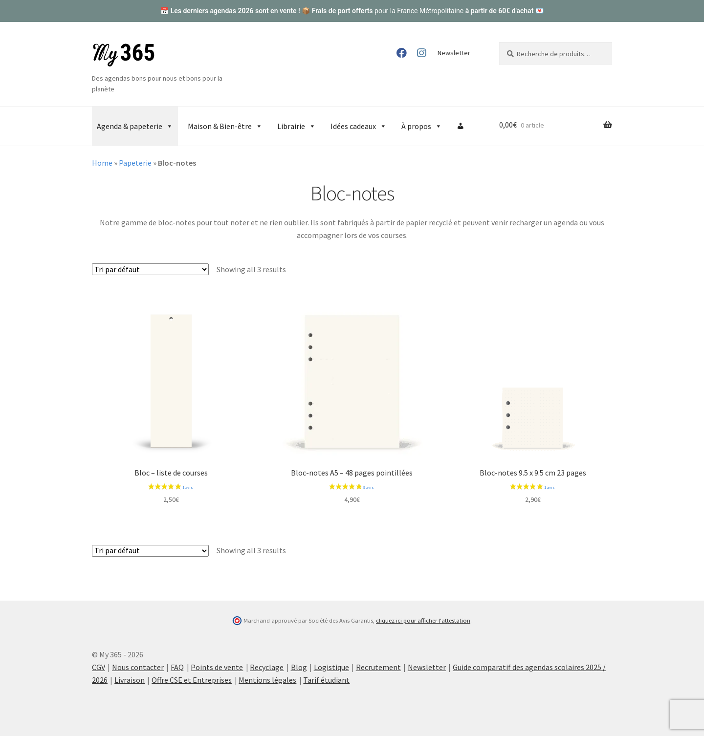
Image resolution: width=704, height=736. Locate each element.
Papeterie (135, 163)
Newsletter (454, 52)
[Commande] (150, 269)
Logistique (331, 667)
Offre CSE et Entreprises (192, 680)
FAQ (177, 667)
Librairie (296, 126)
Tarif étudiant (326, 680)
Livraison (129, 680)
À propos (421, 126)
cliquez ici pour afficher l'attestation (423, 620)
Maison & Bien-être (225, 126)
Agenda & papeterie (135, 126)
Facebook (401, 53)
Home (102, 163)
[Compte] (460, 126)
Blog (299, 667)
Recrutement (378, 667)
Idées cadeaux (358, 126)
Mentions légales (267, 680)
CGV (98, 667)
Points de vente (217, 667)
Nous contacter (138, 667)
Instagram (421, 53)
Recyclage (267, 667)
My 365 (123, 55)
